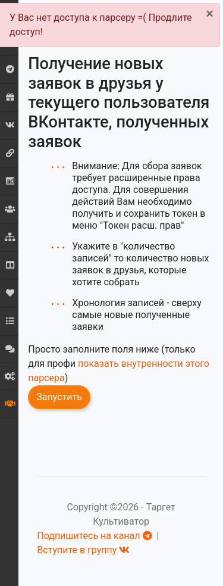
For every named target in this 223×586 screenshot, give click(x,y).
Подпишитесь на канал (94, 535)
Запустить (59, 397)
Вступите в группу (83, 550)
